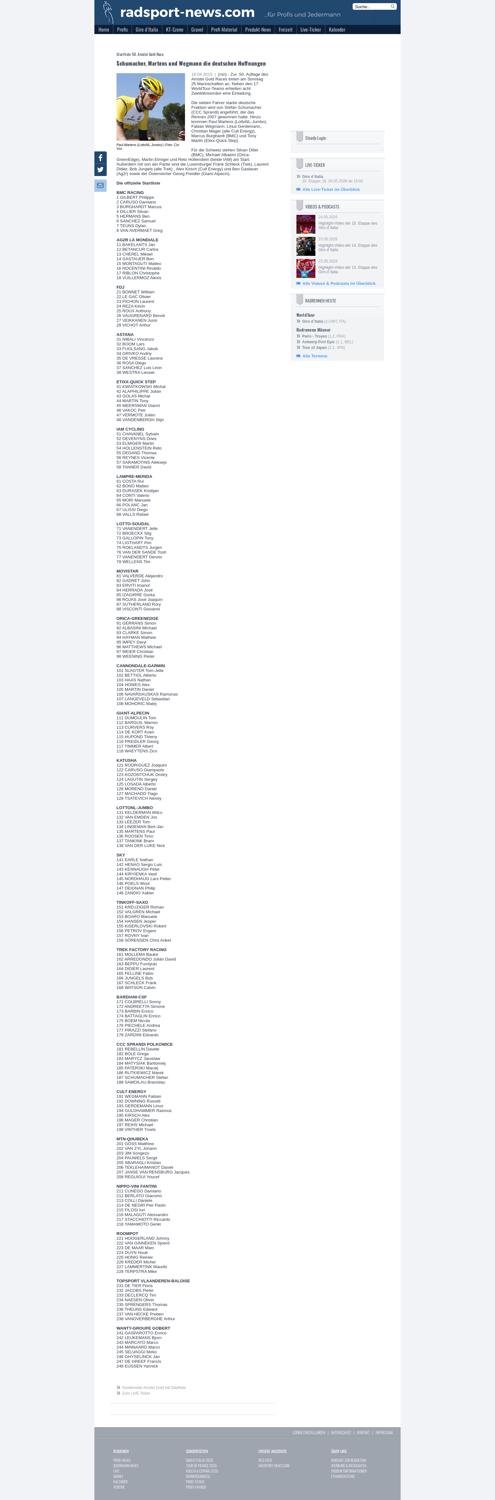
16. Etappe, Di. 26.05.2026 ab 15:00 (332, 178)
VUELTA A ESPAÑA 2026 (202, 1471)
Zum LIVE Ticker (136, 1393)
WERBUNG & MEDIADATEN (348, 1465)
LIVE (116, 1471)
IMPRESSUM (384, 1432)
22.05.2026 (349, 266)
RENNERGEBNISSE (198, 1476)
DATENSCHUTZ (341, 1432)
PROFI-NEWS (122, 1460)
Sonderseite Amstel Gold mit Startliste (154, 1387)
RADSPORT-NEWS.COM (274, 1465)
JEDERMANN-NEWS (126, 1465)
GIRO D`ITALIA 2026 (199, 1460)
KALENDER (120, 1481)
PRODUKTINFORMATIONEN (349, 1471)
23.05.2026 (349, 244)
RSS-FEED (265, 1460)
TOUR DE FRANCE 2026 (201, 1465)
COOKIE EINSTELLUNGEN (309, 1432)
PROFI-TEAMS (195, 1481)
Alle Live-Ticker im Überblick (331, 189)
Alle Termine (314, 356)
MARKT (118, 1476)
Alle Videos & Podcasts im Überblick (339, 283)
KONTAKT (363, 1432)
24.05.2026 (349, 222)
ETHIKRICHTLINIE (343, 1476)
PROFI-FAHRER (196, 1487)
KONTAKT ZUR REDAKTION (348, 1460)
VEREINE (119, 1487)
